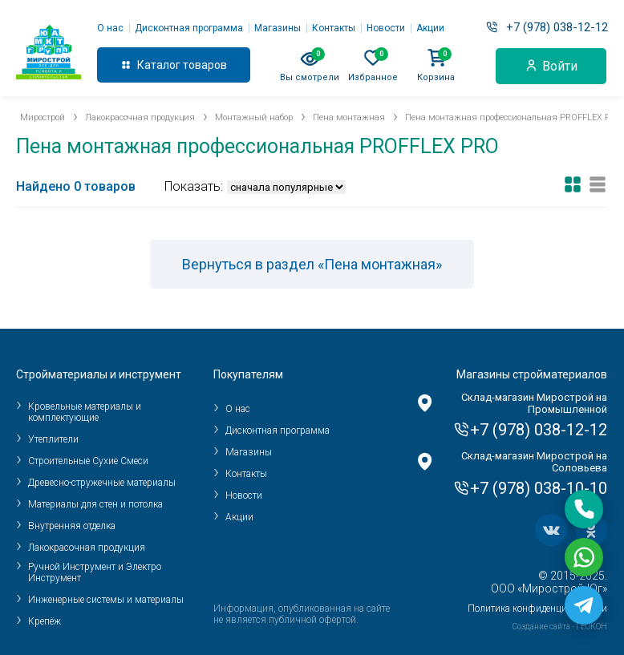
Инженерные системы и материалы (106, 599)
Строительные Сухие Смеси (88, 461)
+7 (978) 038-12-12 (557, 27)
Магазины (277, 28)
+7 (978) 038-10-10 (538, 488)
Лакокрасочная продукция (86, 547)
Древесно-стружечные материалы (102, 482)
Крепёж (44, 621)
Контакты (333, 28)
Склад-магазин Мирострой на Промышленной (534, 403)
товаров (205, 65)
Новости (386, 28)
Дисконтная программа (189, 28)
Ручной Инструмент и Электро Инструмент (94, 572)
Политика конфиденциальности (537, 608)
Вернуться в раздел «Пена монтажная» (312, 264)
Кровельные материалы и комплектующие (84, 412)
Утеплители (53, 439)
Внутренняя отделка (71, 526)
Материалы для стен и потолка (95, 504)
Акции (430, 28)
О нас (110, 28)
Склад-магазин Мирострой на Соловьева (534, 462)
